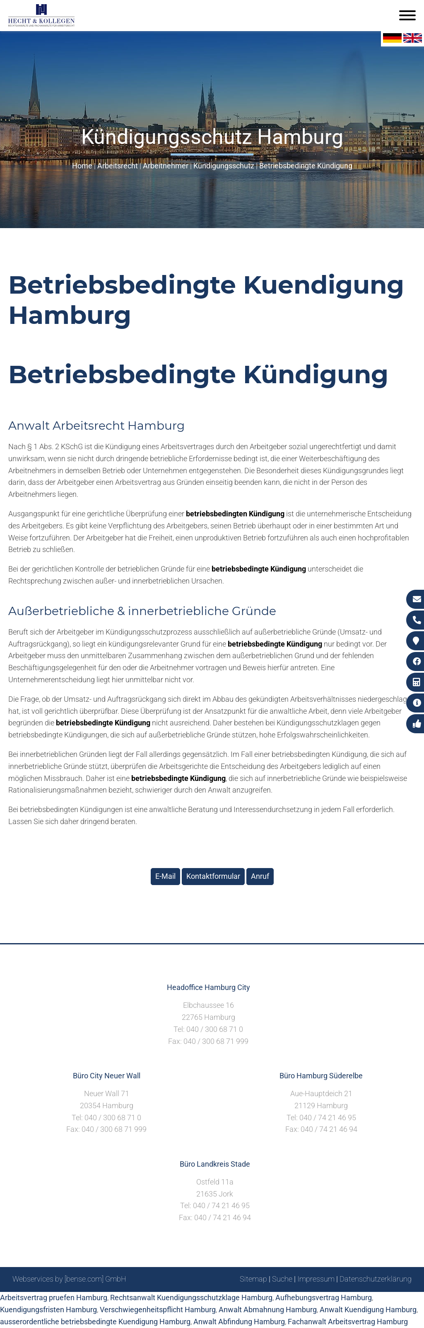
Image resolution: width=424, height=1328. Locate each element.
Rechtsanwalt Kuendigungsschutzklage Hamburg (191, 1297)
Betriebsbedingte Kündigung (305, 165)
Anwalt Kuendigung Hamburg (368, 1309)
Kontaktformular (213, 876)
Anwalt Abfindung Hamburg (239, 1321)
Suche (282, 1278)
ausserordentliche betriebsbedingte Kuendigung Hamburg (95, 1321)
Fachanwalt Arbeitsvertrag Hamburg (348, 1321)
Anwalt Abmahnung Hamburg (268, 1309)
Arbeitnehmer (165, 165)
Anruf (260, 876)
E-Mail (165, 876)
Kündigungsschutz (223, 165)
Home (82, 165)
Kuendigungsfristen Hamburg (48, 1309)
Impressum (316, 1278)
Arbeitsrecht (117, 165)
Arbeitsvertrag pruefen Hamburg (53, 1297)
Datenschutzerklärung (376, 1278)
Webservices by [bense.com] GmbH (69, 1278)
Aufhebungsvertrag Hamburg (323, 1297)
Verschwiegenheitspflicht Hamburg (158, 1309)
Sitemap (253, 1278)
